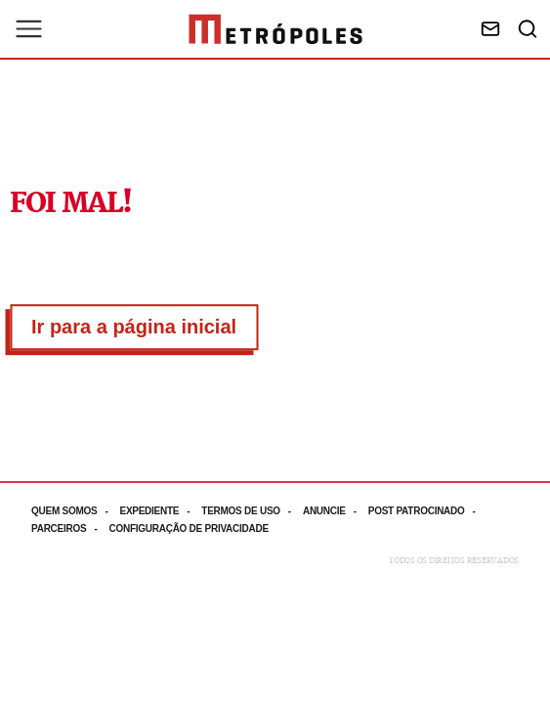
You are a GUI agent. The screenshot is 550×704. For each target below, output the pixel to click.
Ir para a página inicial (133, 326)
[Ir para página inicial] (275, 29)
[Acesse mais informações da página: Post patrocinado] (427, 511)
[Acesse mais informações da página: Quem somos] (75, 511)
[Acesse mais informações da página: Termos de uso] (252, 511)
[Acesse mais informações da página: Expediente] (160, 511)
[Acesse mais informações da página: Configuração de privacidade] (190, 528)
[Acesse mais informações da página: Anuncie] (335, 511)
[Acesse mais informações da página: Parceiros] (69, 528)
